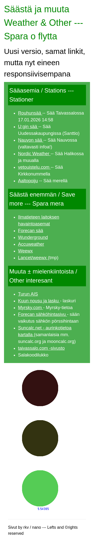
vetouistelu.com (34, 167)
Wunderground (33, 237)
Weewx (25, 250)
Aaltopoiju (28, 180)
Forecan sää (30, 230)
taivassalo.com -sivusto (41, 348)
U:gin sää (28, 126)
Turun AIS (28, 294)
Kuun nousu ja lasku (39, 300)
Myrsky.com (30, 307)
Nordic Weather (34, 153)
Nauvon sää (30, 140)
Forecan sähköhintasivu (42, 314)
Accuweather (31, 244)
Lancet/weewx (33, 257)
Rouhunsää (30, 113)
